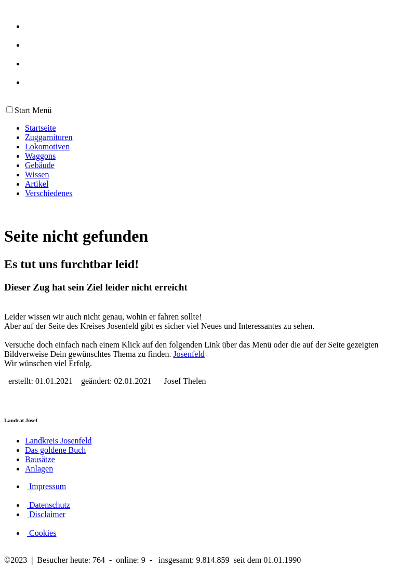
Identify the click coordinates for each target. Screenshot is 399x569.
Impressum (46, 486)
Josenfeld (188, 354)
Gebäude (40, 165)
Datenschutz (48, 505)
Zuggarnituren (49, 137)
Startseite (40, 127)
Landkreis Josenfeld (58, 440)
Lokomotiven (47, 146)
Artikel (36, 183)
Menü (40, 110)
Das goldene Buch (55, 450)
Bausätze (40, 459)
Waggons (40, 155)
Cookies (41, 533)
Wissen (37, 174)
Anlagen (39, 468)
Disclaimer (46, 514)
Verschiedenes (49, 193)
